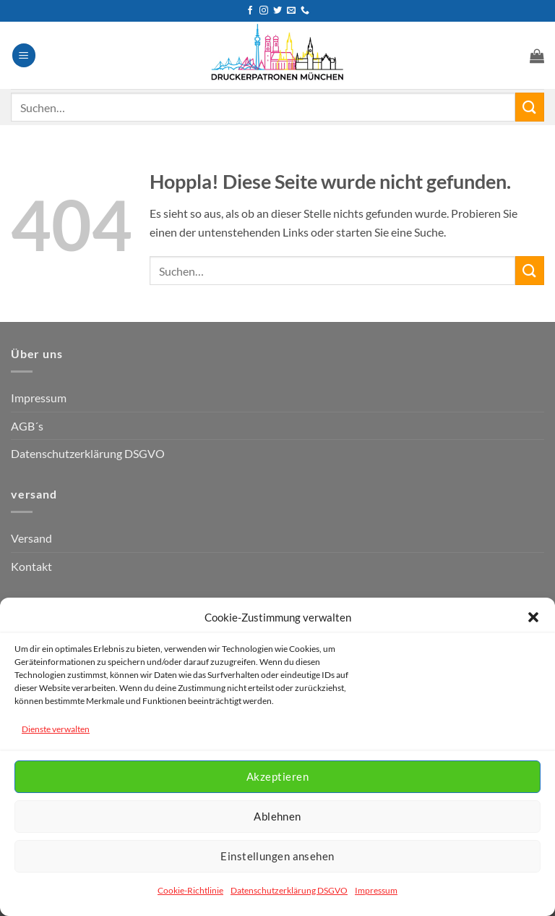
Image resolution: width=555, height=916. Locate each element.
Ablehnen (277, 816)
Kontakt (31, 566)
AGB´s (27, 426)
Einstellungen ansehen (277, 855)
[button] (533, 617)
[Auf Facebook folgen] (250, 11)
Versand (31, 538)
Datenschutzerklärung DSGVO (289, 890)
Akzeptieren (277, 776)
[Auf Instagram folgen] (263, 11)
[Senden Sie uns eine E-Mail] (291, 11)
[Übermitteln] (529, 107)
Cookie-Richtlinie (190, 890)
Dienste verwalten (56, 729)
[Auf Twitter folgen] (277, 11)
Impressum (376, 890)
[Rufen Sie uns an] (305, 11)
